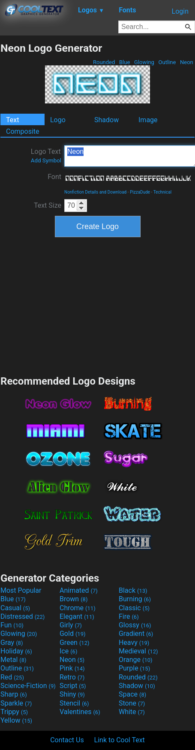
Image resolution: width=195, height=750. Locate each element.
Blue (125, 62)
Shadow (106, 120)
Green (75, 642)
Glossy (135, 625)
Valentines (80, 712)
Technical (162, 192)
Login (180, 11)
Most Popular (21, 590)
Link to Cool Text (119, 740)
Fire (129, 616)
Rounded (104, 62)
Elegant (77, 616)
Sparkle (16, 703)
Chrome (78, 608)
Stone (132, 703)
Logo (58, 120)
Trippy (14, 712)
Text (12, 120)
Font (54, 177)
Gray (11, 642)
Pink (72, 668)
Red (12, 677)
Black (133, 590)
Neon (187, 62)
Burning (135, 599)
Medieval (138, 651)
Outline (167, 62)
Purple (134, 668)
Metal (13, 660)
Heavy (134, 642)
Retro (72, 677)
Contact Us (67, 740)
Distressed (22, 616)
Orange (136, 660)
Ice (68, 651)
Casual (15, 608)
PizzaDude (140, 192)
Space (132, 694)
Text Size (47, 205)
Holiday (16, 651)
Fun (12, 625)
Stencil (74, 703)
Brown (73, 599)
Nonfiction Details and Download (95, 192)
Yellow (16, 720)
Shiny (72, 694)
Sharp (13, 694)
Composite (22, 131)
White (132, 712)
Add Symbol (46, 160)
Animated (79, 590)
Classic (134, 608)
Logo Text (46, 155)
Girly (71, 625)
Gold (73, 633)
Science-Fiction (28, 686)
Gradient (136, 633)
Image (148, 120)
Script (73, 686)
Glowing (144, 62)
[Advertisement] (98, 305)
